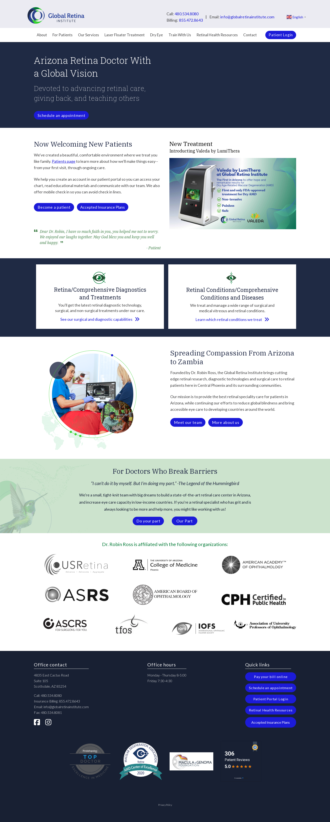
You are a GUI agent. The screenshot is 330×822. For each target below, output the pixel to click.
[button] (102, 207)
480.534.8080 (186, 13)
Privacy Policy (165, 804)
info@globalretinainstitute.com (247, 16)
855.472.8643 (191, 20)
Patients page (63, 161)
